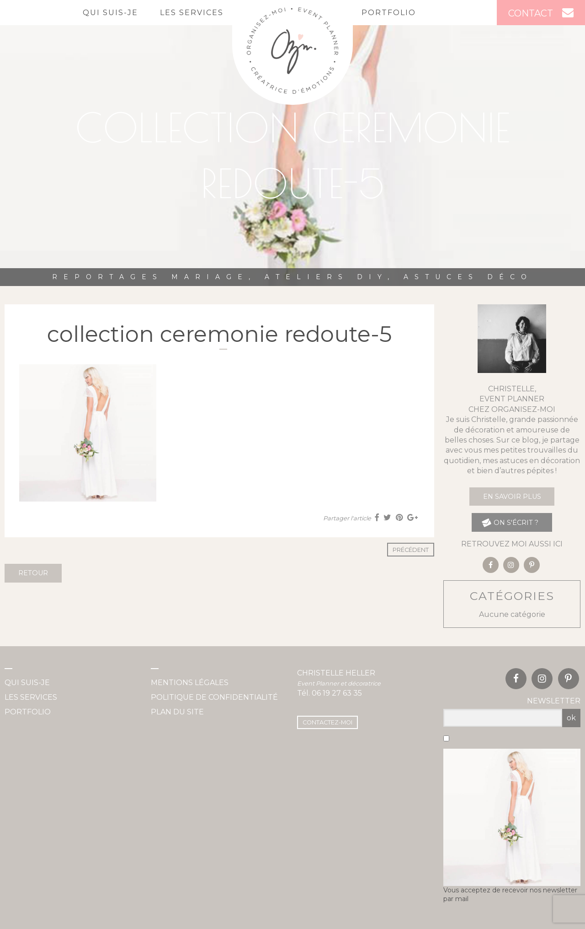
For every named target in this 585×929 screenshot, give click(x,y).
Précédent (411, 549)
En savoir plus (512, 496)
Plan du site (177, 712)
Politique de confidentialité (214, 697)
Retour (33, 573)
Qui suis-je (110, 12)
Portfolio (389, 12)
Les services (191, 12)
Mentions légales (190, 682)
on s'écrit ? (509, 522)
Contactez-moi (327, 722)
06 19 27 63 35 (337, 693)
